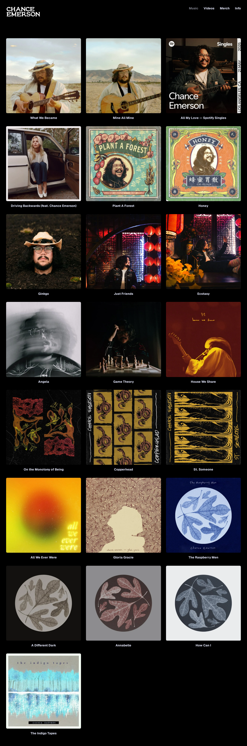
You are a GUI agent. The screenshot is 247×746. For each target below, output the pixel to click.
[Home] (23, 11)
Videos (209, 8)
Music (193, 8)
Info (238, 8)
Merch (225, 8)
